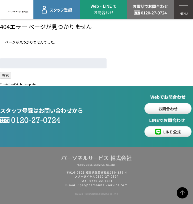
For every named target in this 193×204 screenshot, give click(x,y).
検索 (5, 75)
